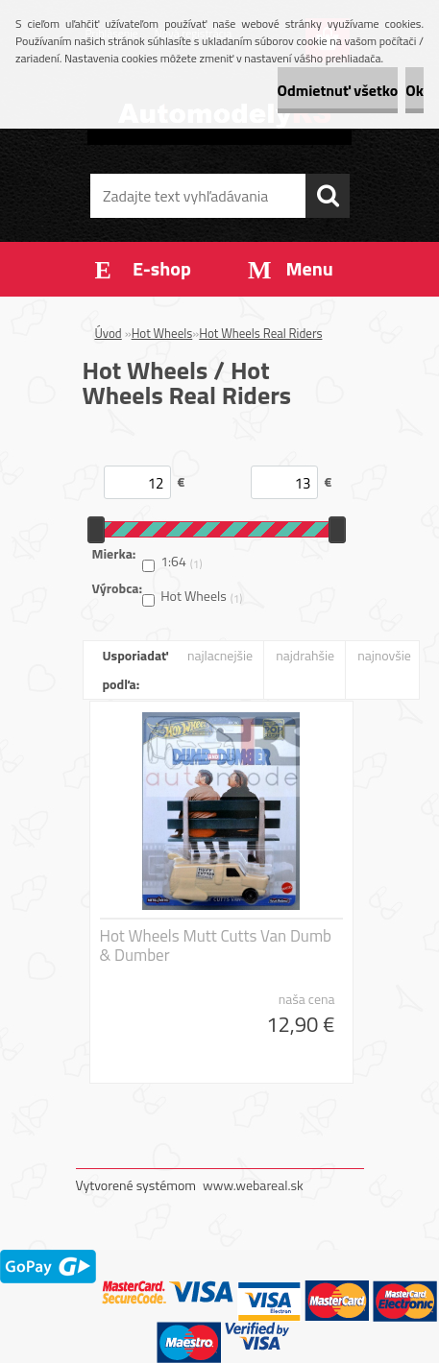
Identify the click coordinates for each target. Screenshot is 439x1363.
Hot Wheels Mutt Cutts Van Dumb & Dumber (216, 945)
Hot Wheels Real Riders (260, 333)
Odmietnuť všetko (338, 90)
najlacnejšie (220, 655)
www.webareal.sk (253, 1185)
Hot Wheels (162, 333)
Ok (414, 90)
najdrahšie (305, 655)
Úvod (108, 333)
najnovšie (384, 655)
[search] (327, 196)
